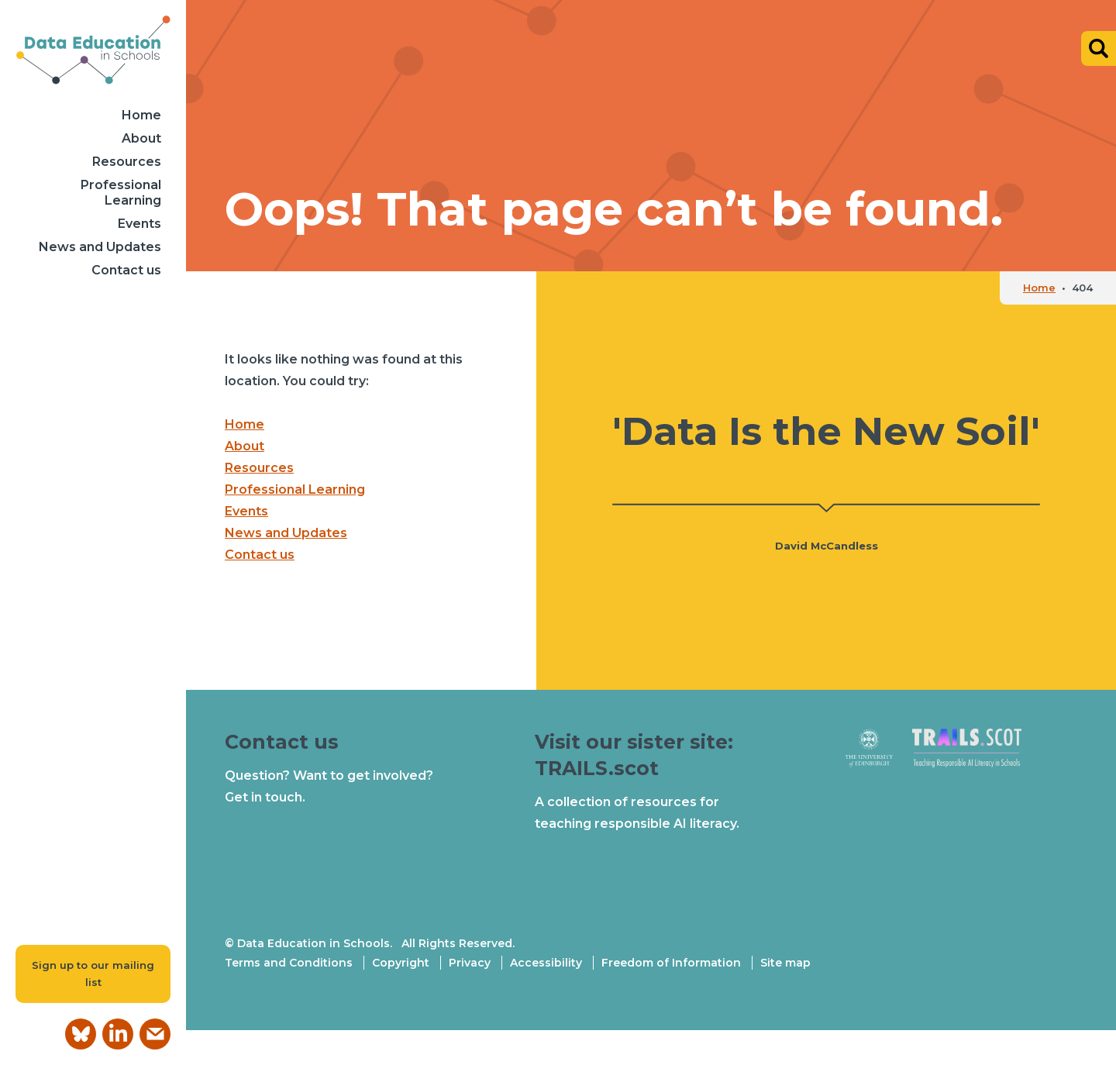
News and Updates (100, 247)
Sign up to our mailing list (93, 974)
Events (139, 223)
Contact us (126, 270)
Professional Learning (121, 193)
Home (141, 115)
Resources (126, 161)
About (141, 138)
